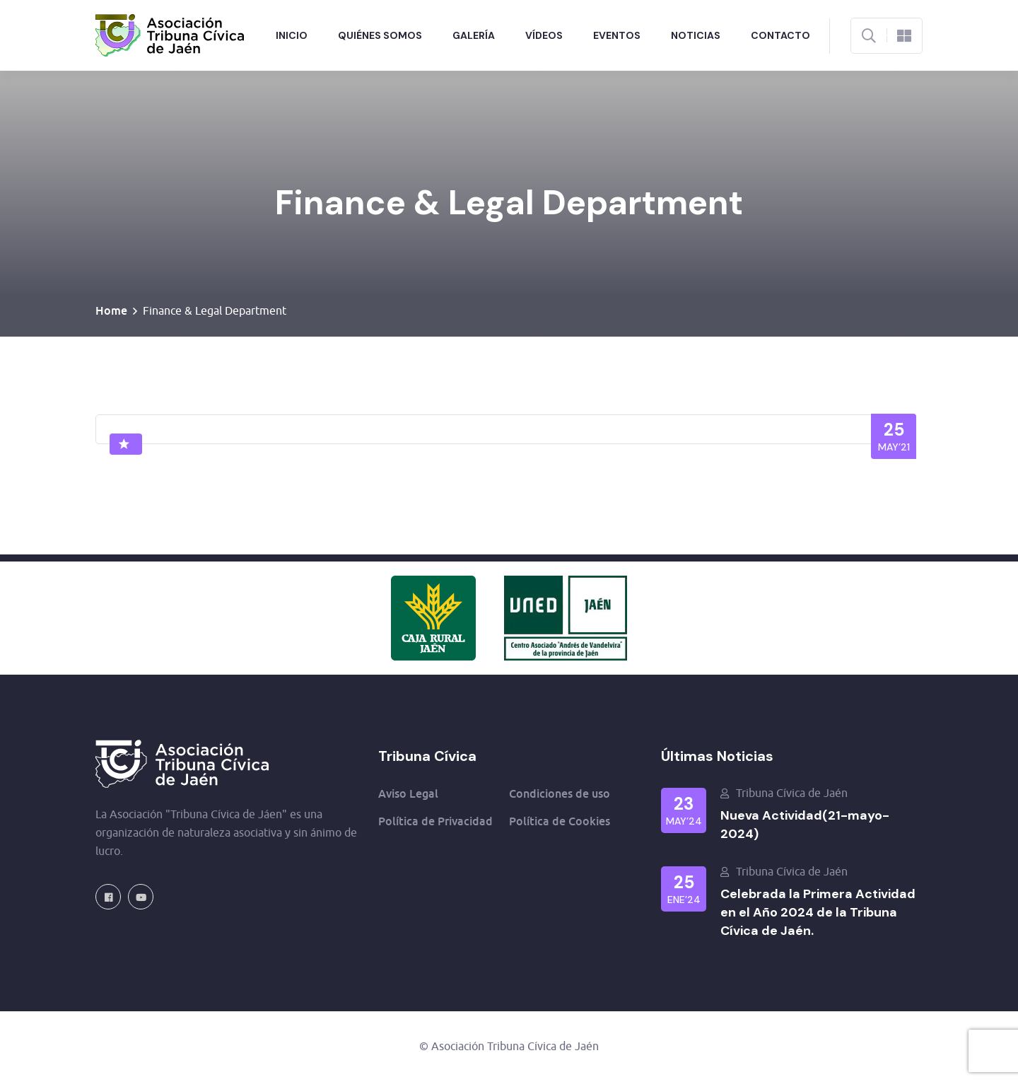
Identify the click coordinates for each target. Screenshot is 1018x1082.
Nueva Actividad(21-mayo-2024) (804, 824)
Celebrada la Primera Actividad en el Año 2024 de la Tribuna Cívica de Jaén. (817, 912)
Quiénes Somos (380, 35)
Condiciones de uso (559, 793)
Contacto (780, 35)
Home (111, 310)
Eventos (616, 35)
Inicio (292, 35)
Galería (473, 35)
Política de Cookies (559, 821)
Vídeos (544, 35)
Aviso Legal (408, 793)
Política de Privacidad (435, 821)
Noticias (695, 35)
